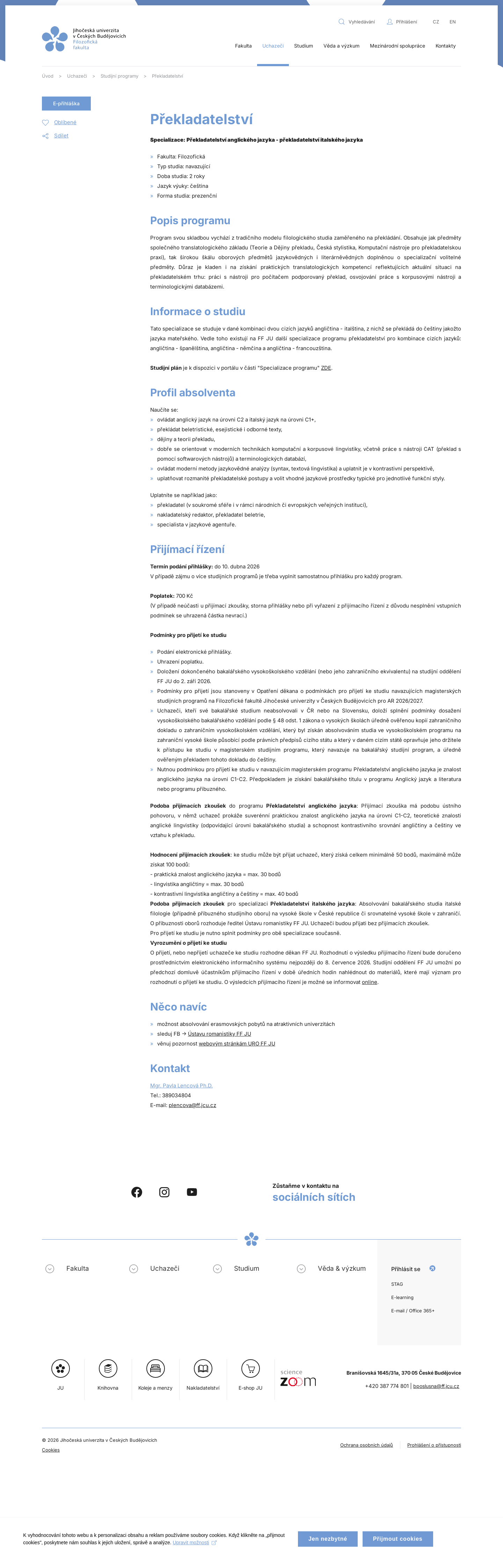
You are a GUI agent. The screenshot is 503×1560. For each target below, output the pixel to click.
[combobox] (361, 22)
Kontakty (446, 46)
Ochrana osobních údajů (366, 1445)
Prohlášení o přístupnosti (434, 1445)
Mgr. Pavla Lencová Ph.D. (181, 1085)
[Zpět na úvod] (84, 39)
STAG (397, 1284)
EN (453, 21)
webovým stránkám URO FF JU (237, 1043)
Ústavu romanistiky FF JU (219, 1033)
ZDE (326, 367)
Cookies (51, 1450)
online (369, 982)
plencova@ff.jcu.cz (192, 1105)
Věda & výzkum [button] (342, 1268)
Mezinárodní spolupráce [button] (397, 46)
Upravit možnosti (196, 1548)
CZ (436, 21)
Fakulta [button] (243, 46)
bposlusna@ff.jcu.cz (436, 1386)
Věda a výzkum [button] (341, 46)
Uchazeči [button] (273, 46)
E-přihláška (66, 103)
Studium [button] (303, 46)
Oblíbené (65, 122)
